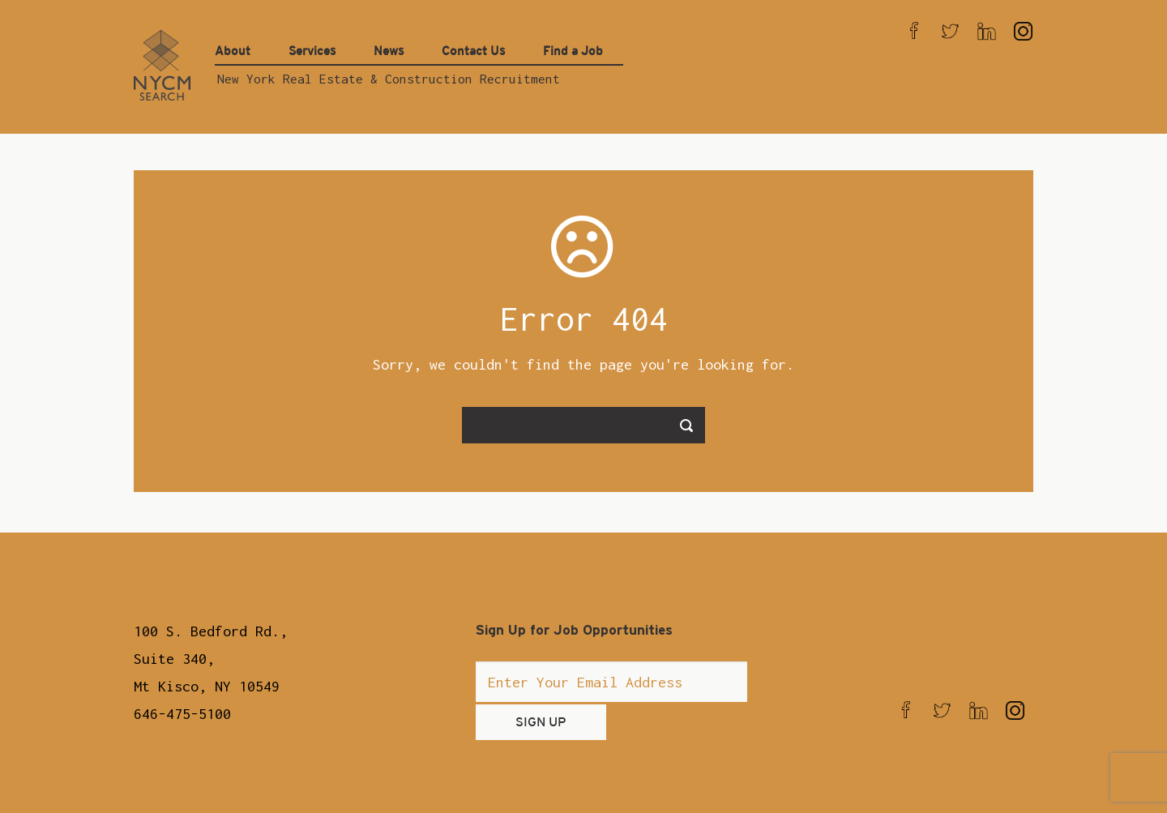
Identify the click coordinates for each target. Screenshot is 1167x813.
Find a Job (573, 51)
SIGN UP (540, 722)
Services (312, 51)
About (232, 51)
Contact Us (473, 51)
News (389, 51)
